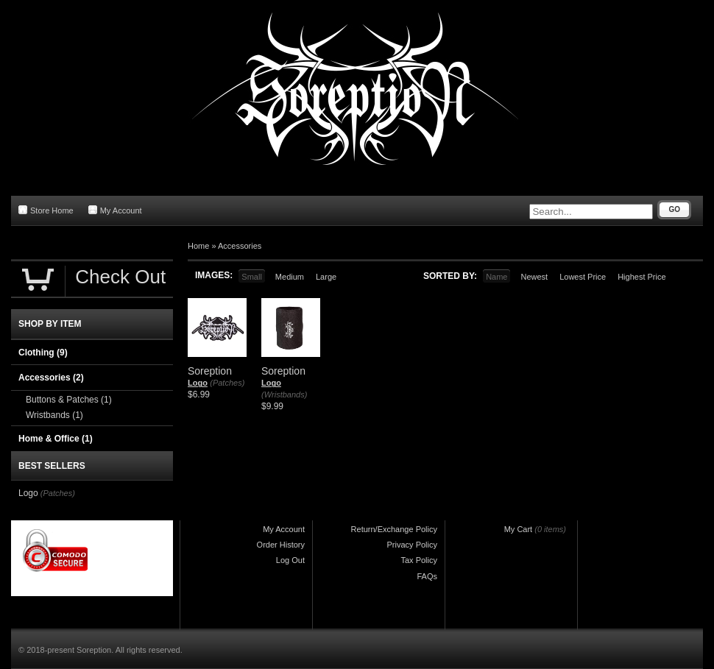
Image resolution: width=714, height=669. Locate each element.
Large (326, 276)
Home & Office (55, 438)
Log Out (290, 560)
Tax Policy (418, 560)
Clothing (43, 352)
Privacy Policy (412, 544)
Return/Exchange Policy (394, 529)
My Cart (518, 529)
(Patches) (227, 382)
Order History (281, 544)
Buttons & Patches (69, 399)
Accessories (239, 245)
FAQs (427, 576)
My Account (115, 210)
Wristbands (54, 415)
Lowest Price (582, 276)
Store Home (46, 210)
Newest (534, 276)
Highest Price (641, 276)
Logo (198, 382)
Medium (289, 276)
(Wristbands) (284, 394)
